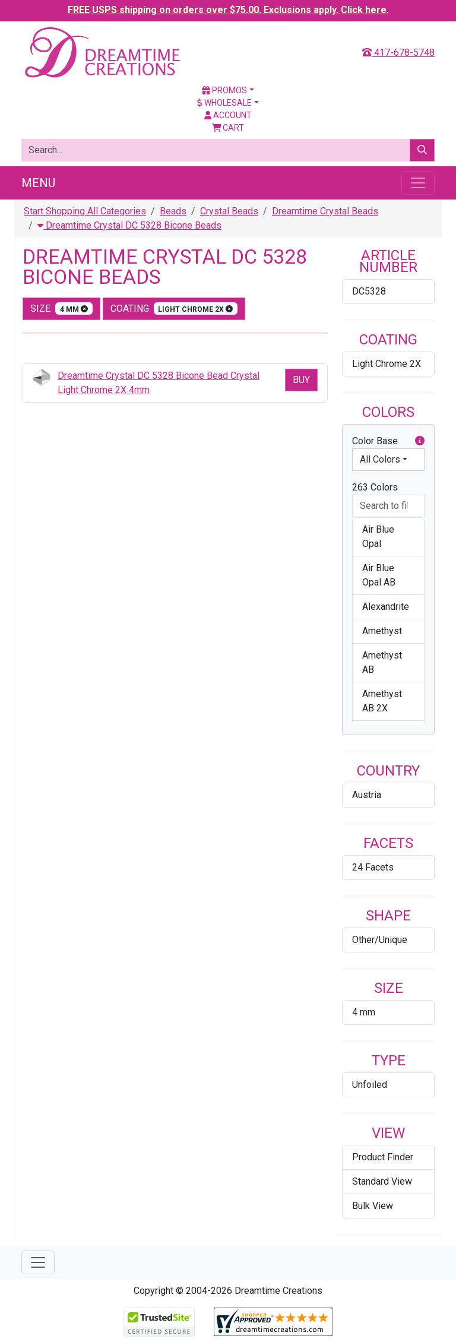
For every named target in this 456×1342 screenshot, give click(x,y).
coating (174, 308)
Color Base (388, 441)
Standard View (382, 1181)
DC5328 (369, 291)
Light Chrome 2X (386, 363)
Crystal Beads (229, 211)
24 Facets (373, 867)
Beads (173, 211)
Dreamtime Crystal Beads (325, 211)
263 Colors (375, 487)
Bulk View (372, 1205)
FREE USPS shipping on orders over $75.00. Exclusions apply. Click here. (228, 9)
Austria (366, 794)
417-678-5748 (398, 52)
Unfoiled (369, 1084)
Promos (224, 90)
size (61, 308)
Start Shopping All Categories (85, 211)
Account (228, 115)
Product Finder (382, 1157)
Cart (228, 127)
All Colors (380, 459)
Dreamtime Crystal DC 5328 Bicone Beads (129, 225)
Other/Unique (379, 939)
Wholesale (224, 102)
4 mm (363, 1012)
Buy (301, 379)
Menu (38, 183)
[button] (420, 441)
